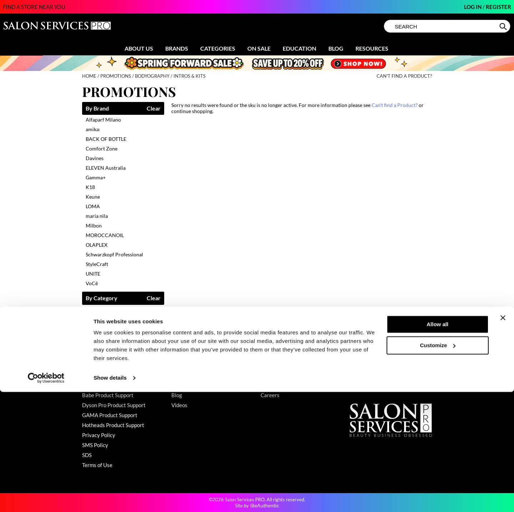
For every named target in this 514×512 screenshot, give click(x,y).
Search (503, 26)
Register (498, 7)
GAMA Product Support (109, 415)
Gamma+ (96, 177)
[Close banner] (502, 437)
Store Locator (277, 375)
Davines (95, 158)
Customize (438, 465)
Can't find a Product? (404, 76)
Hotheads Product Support (113, 425)
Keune (93, 197)
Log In (473, 7)
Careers (270, 395)
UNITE (93, 274)
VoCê (92, 283)
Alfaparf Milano (103, 120)
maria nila (97, 216)
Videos (179, 405)
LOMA (93, 206)
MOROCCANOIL (105, 235)
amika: (93, 129)
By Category (101, 298)
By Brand (97, 109)
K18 (90, 187)
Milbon (94, 225)
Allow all (437, 444)
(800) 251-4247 (369, 365)
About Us (139, 48)
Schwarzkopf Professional (114, 254)
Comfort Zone (101, 148)
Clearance (183, 375)
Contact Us (95, 365)
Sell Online (273, 385)
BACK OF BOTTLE (106, 139)
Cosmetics (97, 310)
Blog (335, 48)
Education (299, 48)
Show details (110, 498)
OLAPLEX (96, 245)
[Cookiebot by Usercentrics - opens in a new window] (46, 498)
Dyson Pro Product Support (114, 405)
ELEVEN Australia (106, 168)
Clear (154, 109)
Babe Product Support (107, 395)
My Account (96, 375)
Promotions (184, 365)
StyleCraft (97, 264)
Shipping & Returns (104, 385)
